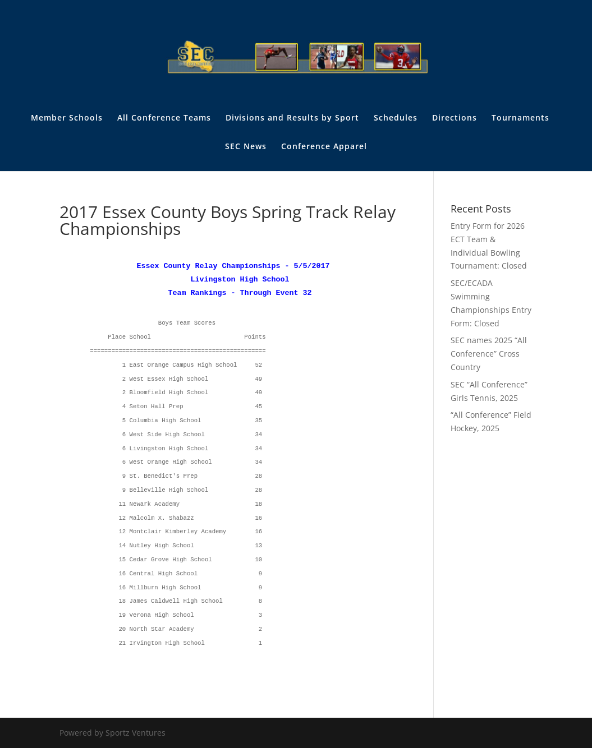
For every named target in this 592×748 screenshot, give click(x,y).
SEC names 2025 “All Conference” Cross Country (489, 353)
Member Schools (67, 118)
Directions (454, 118)
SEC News (246, 146)
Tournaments (520, 118)
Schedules (395, 118)
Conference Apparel (324, 146)
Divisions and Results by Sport (292, 118)
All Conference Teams (164, 118)
